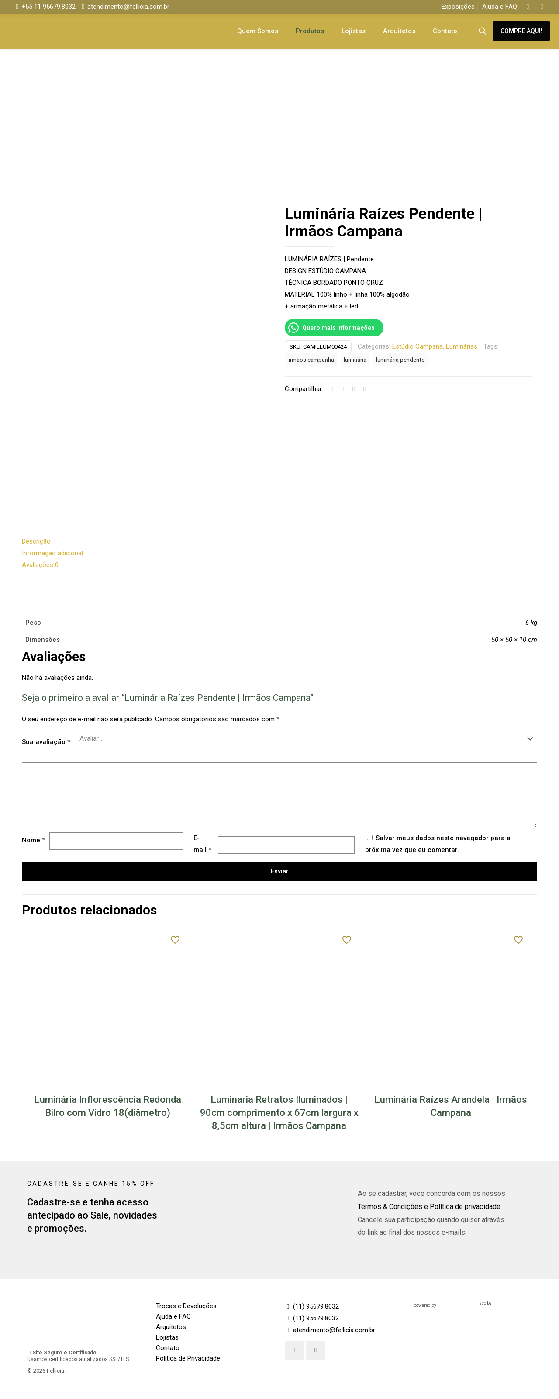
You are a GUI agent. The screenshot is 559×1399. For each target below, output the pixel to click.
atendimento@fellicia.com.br (330, 1330)
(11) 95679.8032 (312, 1307)
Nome (33, 841)
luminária (355, 359)
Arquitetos (171, 1327)
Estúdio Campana (417, 346)
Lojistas (167, 1338)
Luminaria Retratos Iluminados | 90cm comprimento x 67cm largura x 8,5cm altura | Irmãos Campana (279, 1113)
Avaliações (40, 565)
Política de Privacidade (188, 1359)
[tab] (279, 542)
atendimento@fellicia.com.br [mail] (128, 6)
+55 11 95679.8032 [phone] (48, 6)
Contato (167, 1348)
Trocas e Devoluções (186, 1306)
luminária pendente (400, 359)
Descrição (36, 542)
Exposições (458, 6)
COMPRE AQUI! (521, 31)
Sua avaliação (46, 742)
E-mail (202, 844)
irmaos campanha (311, 359)
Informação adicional (52, 554)
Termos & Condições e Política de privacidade (429, 1206)
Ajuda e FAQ (499, 6)
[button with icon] (294, 1350)
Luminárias (461, 346)
